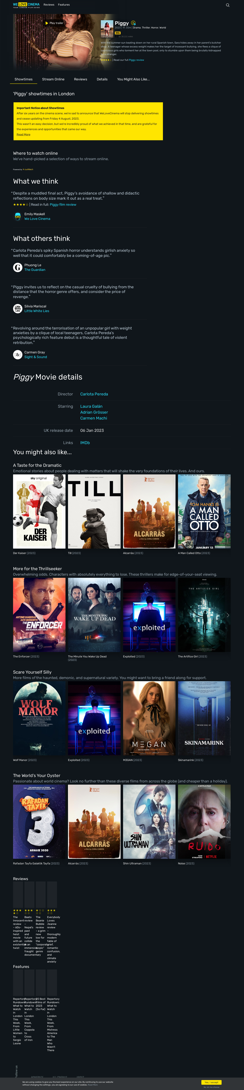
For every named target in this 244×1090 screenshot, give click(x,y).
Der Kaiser (20, 552)
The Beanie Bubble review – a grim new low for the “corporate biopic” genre (136, 920)
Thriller (146, 27)
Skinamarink (186, 759)
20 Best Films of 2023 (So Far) (134, 972)
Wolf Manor (20, 759)
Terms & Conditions (89, 1032)
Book (34, 1023)
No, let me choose (211, 1087)
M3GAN (128, 759)
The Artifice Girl (188, 656)
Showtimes (24, 79)
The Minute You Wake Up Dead (87, 656)
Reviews (48, 4)
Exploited (129, 656)
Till (70, 552)
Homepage (37, 1015)
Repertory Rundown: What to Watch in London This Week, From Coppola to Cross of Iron (86, 976)
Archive (81, 1023)
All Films (36, 1032)
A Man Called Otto (189, 552)
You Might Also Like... (133, 79)
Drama (137, 27)
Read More (93, 1085)
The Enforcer (21, 656)
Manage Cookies (86, 1048)
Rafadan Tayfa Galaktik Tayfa (32, 863)
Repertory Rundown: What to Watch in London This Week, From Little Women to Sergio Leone (35, 976)
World (163, 27)
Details (102, 79)
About (80, 1015)
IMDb (85, 442)
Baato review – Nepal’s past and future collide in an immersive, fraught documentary (83, 920)
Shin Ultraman (132, 863)
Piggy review (136, 59)
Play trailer (27, 21)
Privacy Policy (86, 1040)
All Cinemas (60, 1015)
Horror (154, 27)
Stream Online (53, 79)
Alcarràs (128, 552)
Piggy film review (63, 204)
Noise (182, 863)
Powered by (23, 169)
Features (64, 4)
